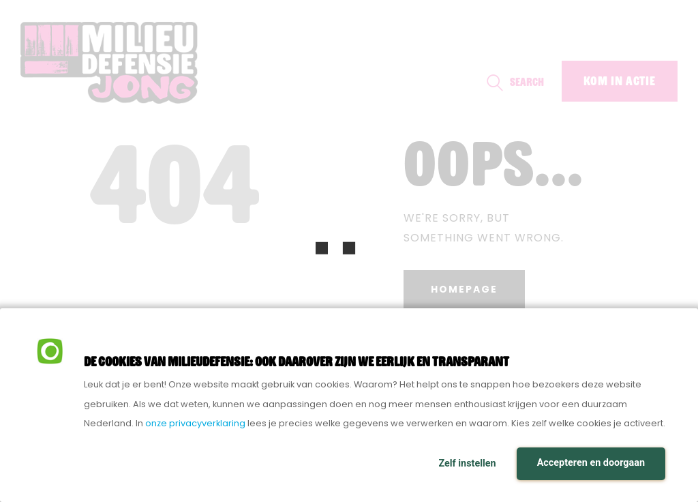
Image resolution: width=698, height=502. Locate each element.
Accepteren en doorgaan (591, 463)
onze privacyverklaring (195, 423)
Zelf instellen (467, 463)
